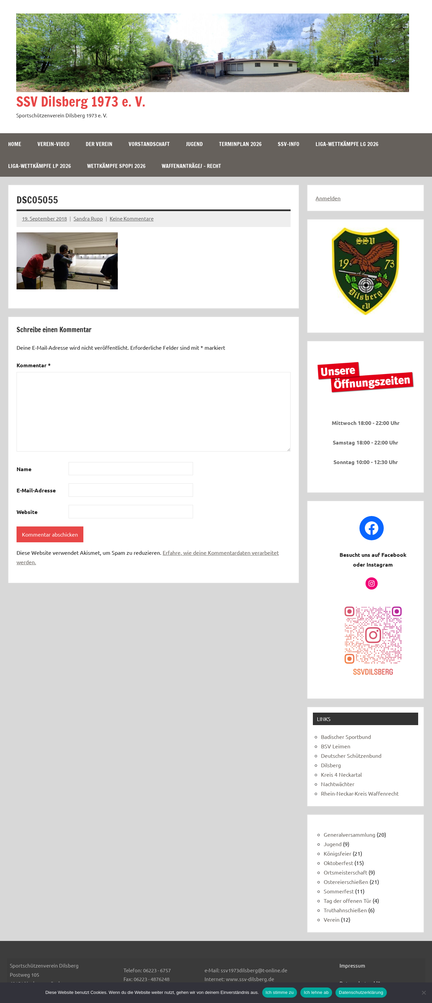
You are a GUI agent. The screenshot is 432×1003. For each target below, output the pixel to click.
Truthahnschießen (345, 910)
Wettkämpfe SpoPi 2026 (116, 166)
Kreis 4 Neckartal (341, 774)
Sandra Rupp (88, 218)
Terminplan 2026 (240, 144)
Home (14, 144)
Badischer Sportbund (346, 736)
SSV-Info (288, 144)
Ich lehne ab (316, 992)
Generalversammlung (349, 834)
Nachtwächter (337, 783)
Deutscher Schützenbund (351, 755)
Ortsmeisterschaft (345, 872)
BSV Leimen (335, 746)
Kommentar (34, 365)
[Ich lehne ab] (423, 992)
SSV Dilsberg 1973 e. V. (80, 101)
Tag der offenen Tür (347, 900)
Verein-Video (53, 144)
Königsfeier (337, 853)
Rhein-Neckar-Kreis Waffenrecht (360, 793)
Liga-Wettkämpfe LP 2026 (39, 166)
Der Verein (99, 144)
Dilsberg (331, 765)
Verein (332, 919)
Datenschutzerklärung (361, 992)
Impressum (352, 965)
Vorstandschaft (149, 144)
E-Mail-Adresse (36, 490)
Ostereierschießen (346, 881)
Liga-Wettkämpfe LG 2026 (347, 144)
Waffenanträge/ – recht (191, 166)
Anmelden (328, 198)
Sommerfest (339, 891)
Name (24, 468)
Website (27, 511)
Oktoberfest (338, 862)
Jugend (194, 144)
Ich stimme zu (280, 992)
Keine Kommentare (132, 218)
